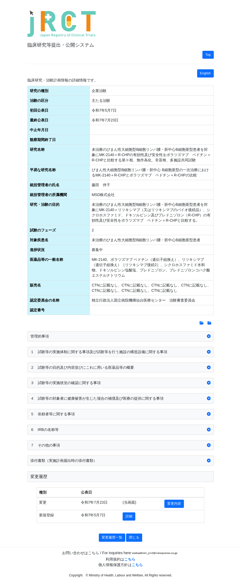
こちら (129, 559)
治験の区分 (39, 100)
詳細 (129, 516)
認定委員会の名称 (44, 300)
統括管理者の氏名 (44, 185)
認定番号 (37, 310)
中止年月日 (39, 130)
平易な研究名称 (43, 170)
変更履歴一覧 (112, 537)
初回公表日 (39, 110)
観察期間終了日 (43, 140)
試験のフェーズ (43, 230)
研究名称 (37, 149)
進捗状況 (37, 250)
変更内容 (174, 503)
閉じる (134, 537)
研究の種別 (39, 91)
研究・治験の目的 (44, 204)
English (205, 73)
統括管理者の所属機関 (48, 195)
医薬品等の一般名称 (46, 259)
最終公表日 (39, 120)
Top (208, 55)
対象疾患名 (39, 240)
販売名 (35, 285)
